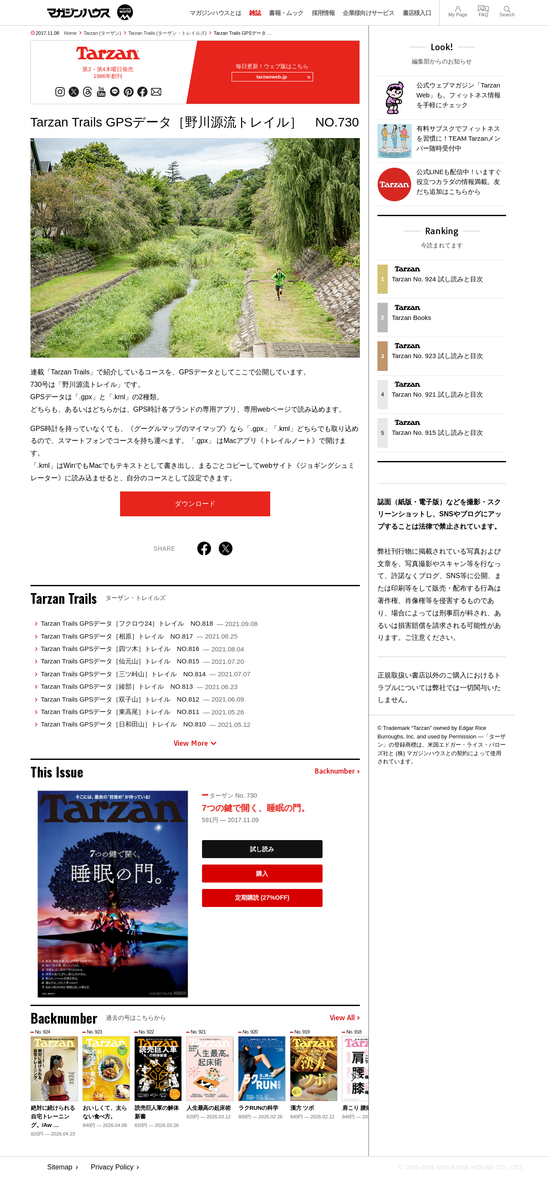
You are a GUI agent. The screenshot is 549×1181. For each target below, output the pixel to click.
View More (195, 746)
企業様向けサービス (368, 13)
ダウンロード (195, 507)
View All (345, 1021)
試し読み (262, 852)
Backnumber (337, 775)
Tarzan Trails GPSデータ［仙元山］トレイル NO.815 (142, 664)
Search (507, 8)
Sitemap (59, 1170)
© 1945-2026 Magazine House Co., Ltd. (455, 1170)
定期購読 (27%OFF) (262, 901)
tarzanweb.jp (280, 78)
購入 (262, 877)
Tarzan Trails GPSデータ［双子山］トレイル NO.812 (142, 702)
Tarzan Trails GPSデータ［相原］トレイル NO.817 (139, 639)
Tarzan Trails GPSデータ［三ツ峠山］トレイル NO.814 (145, 677)
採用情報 (323, 13)
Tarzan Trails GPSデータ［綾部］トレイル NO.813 (139, 689)
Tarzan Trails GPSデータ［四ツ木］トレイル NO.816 (142, 652)
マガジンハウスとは (215, 13)
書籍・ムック (286, 13)
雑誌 (255, 13)
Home (70, 33)
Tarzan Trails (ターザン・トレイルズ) (167, 33)
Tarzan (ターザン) (102, 33)
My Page (457, 8)
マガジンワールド (90, 12)
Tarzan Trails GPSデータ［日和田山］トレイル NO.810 (145, 727)
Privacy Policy (112, 1170)
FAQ (483, 8)
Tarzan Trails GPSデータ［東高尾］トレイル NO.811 (142, 715)
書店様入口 (417, 13)
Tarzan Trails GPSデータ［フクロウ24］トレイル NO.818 (149, 626)
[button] (352, 1082)
